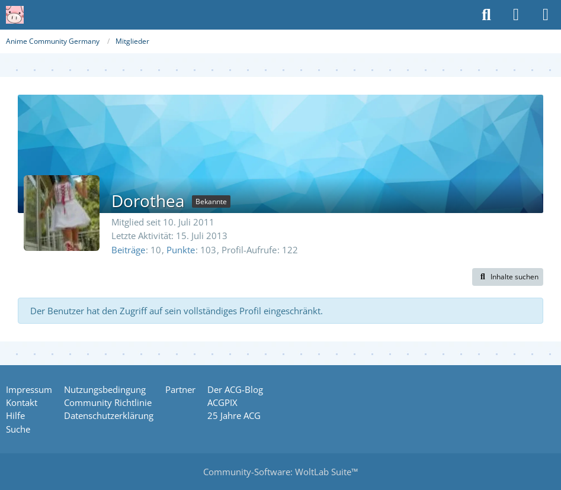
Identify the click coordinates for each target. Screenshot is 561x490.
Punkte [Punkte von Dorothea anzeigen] (180, 250)
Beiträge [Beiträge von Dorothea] (128, 250)
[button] (507, 277)
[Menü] (545, 15)
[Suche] (486, 15)
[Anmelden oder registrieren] (516, 15)
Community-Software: (280, 472)
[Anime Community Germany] (15, 15)
